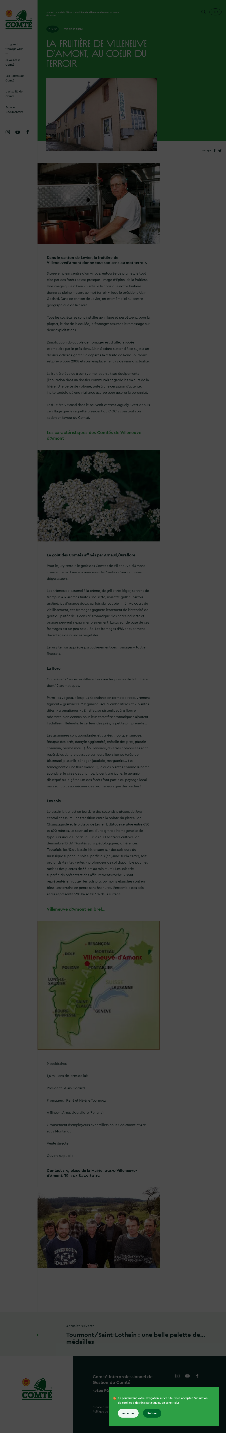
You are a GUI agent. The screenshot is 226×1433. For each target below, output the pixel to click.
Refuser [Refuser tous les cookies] (152, 1413)
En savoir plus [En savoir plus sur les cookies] (170, 1402)
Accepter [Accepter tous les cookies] (128, 1413)
